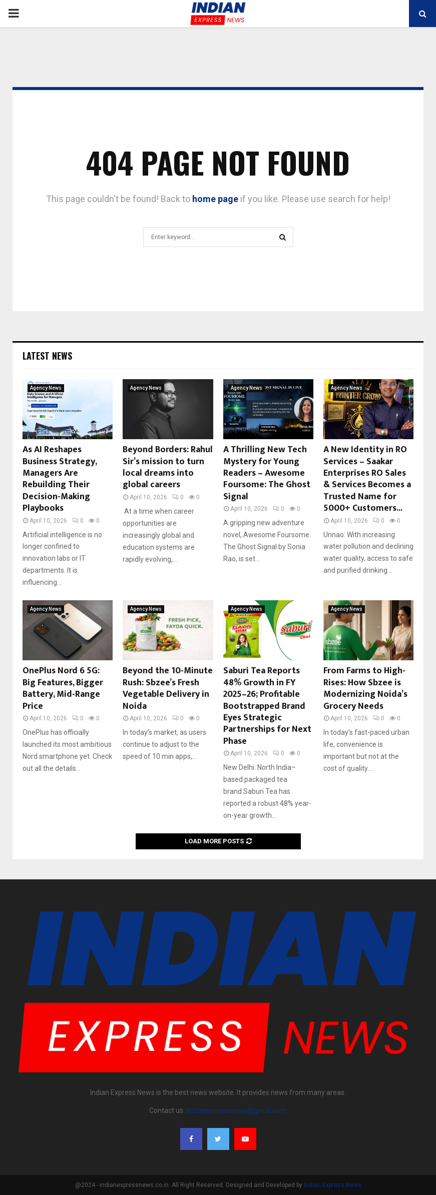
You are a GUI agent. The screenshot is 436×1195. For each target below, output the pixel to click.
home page (215, 199)
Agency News (46, 388)
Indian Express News (332, 1184)
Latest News (47, 355)
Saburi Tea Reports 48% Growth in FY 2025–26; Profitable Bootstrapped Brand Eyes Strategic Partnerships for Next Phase (267, 705)
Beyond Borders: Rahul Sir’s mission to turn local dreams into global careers (168, 467)
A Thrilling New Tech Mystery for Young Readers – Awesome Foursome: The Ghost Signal (266, 473)
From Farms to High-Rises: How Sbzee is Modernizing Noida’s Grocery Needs (365, 688)
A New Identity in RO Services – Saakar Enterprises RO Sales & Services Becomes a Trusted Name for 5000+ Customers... (367, 479)
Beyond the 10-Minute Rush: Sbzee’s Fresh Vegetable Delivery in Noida (168, 688)
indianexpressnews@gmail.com (236, 1110)
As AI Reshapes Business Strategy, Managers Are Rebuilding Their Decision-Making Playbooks (60, 479)
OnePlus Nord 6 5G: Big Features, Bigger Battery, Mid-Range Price (63, 688)
